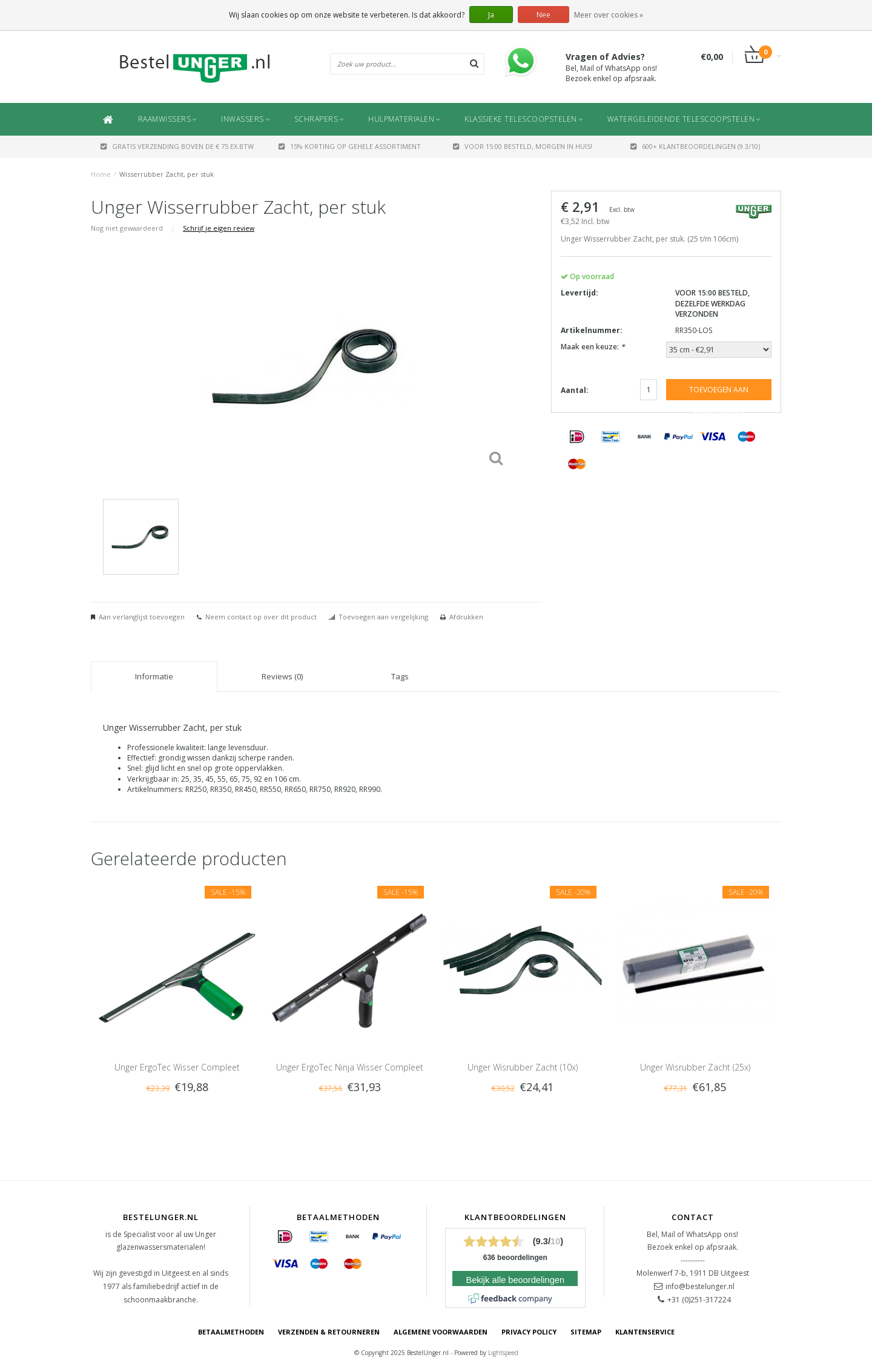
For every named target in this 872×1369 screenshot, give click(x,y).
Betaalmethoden (231, 1331)
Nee (543, 15)
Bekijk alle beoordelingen (515, 1280)
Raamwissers (167, 119)
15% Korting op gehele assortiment (350, 146)
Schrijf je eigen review (218, 228)
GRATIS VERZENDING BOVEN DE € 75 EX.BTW (177, 146)
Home (101, 174)
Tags (400, 676)
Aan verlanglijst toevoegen (142, 616)
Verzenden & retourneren (329, 1331)
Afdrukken (466, 616)
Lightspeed (503, 1352)
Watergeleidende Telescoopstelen (684, 119)
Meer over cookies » (608, 15)
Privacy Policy (529, 1331)
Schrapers (319, 119)
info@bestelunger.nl (700, 1286)
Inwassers (245, 119)
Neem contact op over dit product (261, 616)
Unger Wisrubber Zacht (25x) (695, 1067)
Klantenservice (645, 1331)
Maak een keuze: (593, 346)
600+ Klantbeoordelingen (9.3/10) (695, 146)
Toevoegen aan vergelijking (383, 616)
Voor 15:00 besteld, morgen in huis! (522, 146)
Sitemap (585, 1331)
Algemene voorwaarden (440, 1331)
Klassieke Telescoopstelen (523, 119)
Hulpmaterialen (404, 119)
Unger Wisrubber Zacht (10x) (522, 1067)
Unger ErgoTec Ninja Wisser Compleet (349, 1067)
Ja (491, 15)
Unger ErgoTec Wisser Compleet (177, 1067)
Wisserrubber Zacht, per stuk (166, 174)
